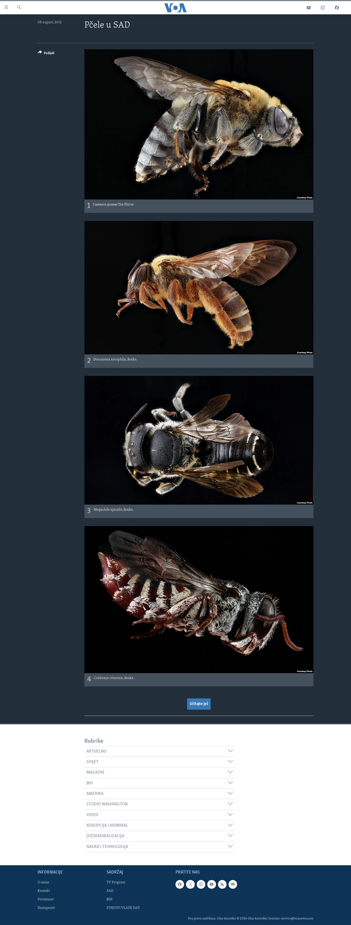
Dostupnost (46, 908)
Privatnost (46, 899)
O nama (43, 882)
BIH (109, 899)
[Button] (46, 53)
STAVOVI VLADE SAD (123, 908)
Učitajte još (199, 704)
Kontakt (44, 891)
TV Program (116, 882)
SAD (110, 891)
